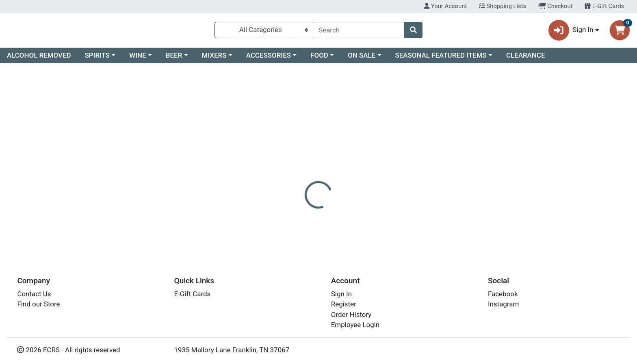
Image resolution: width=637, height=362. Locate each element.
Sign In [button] (571, 32)
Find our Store (38, 304)
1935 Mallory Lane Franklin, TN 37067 (232, 350)
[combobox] (359, 32)
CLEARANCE (525, 58)
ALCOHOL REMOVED (39, 58)
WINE (137, 58)
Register (343, 304)
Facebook (503, 294)
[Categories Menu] (263, 32)
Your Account (445, 6)
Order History (351, 314)
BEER (174, 58)
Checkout (555, 6)
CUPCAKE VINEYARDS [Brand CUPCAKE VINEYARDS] (382, 208)
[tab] (288, 176)
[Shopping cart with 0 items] (619, 32)
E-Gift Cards (604, 6)
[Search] (359, 32)
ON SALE (361, 58)
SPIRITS (97, 58)
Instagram (503, 304)
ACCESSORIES (268, 58)
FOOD (319, 58)
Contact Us (34, 294)
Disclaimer (326, 176)
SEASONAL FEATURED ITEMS (440, 58)
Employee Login (355, 325)
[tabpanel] (451, 216)
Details (288, 176)
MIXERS (214, 58)
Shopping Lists (502, 6)
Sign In (341, 294)
